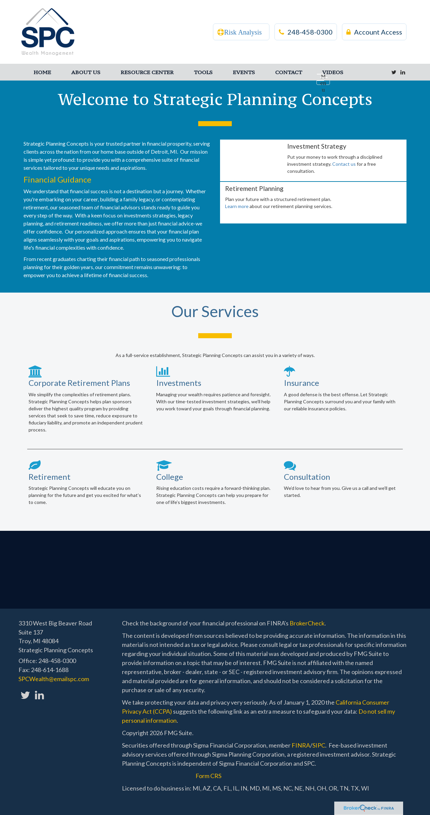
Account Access (374, 32)
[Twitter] (394, 72)
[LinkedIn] (402, 72)
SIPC (318, 745)
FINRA (301, 745)
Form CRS (208, 775)
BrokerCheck (307, 623)
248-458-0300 (306, 32)
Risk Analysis (243, 32)
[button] (86, 72)
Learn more (237, 206)
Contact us (344, 164)
